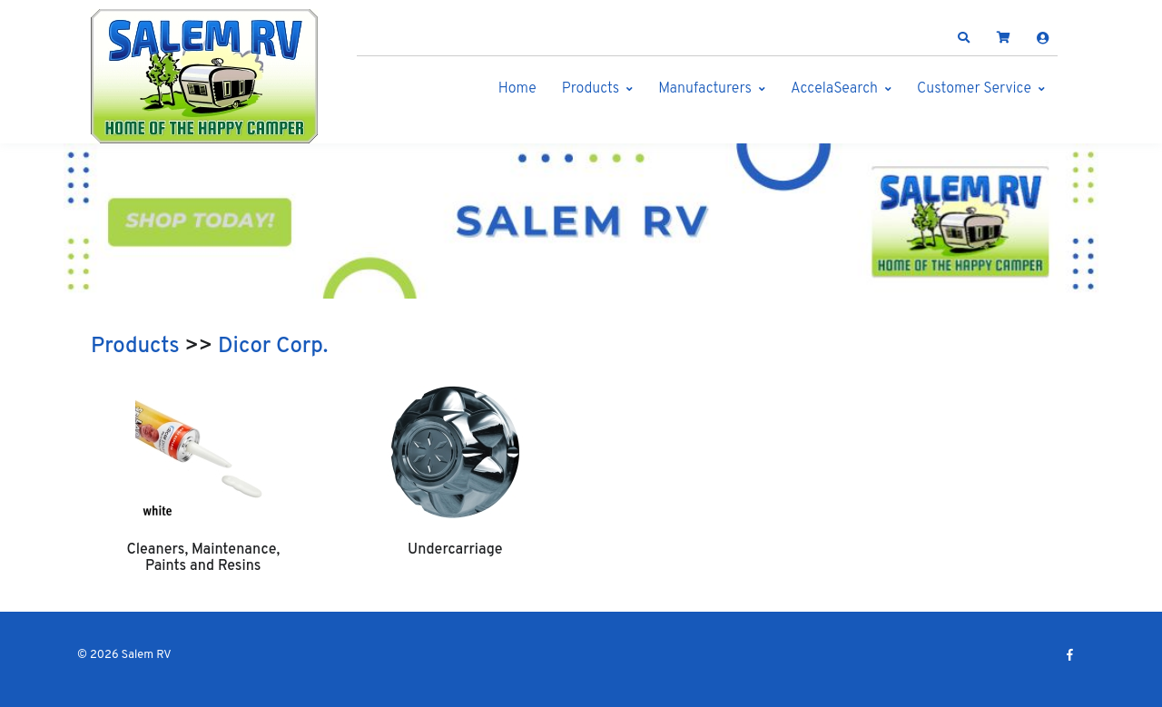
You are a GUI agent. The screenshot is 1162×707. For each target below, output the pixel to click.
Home (517, 89)
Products (590, 89)
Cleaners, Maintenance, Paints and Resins (203, 558)
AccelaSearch (834, 89)
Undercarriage (455, 550)
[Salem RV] (204, 76)
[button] (964, 38)
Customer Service (974, 89)
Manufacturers (705, 89)
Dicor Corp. (273, 346)
